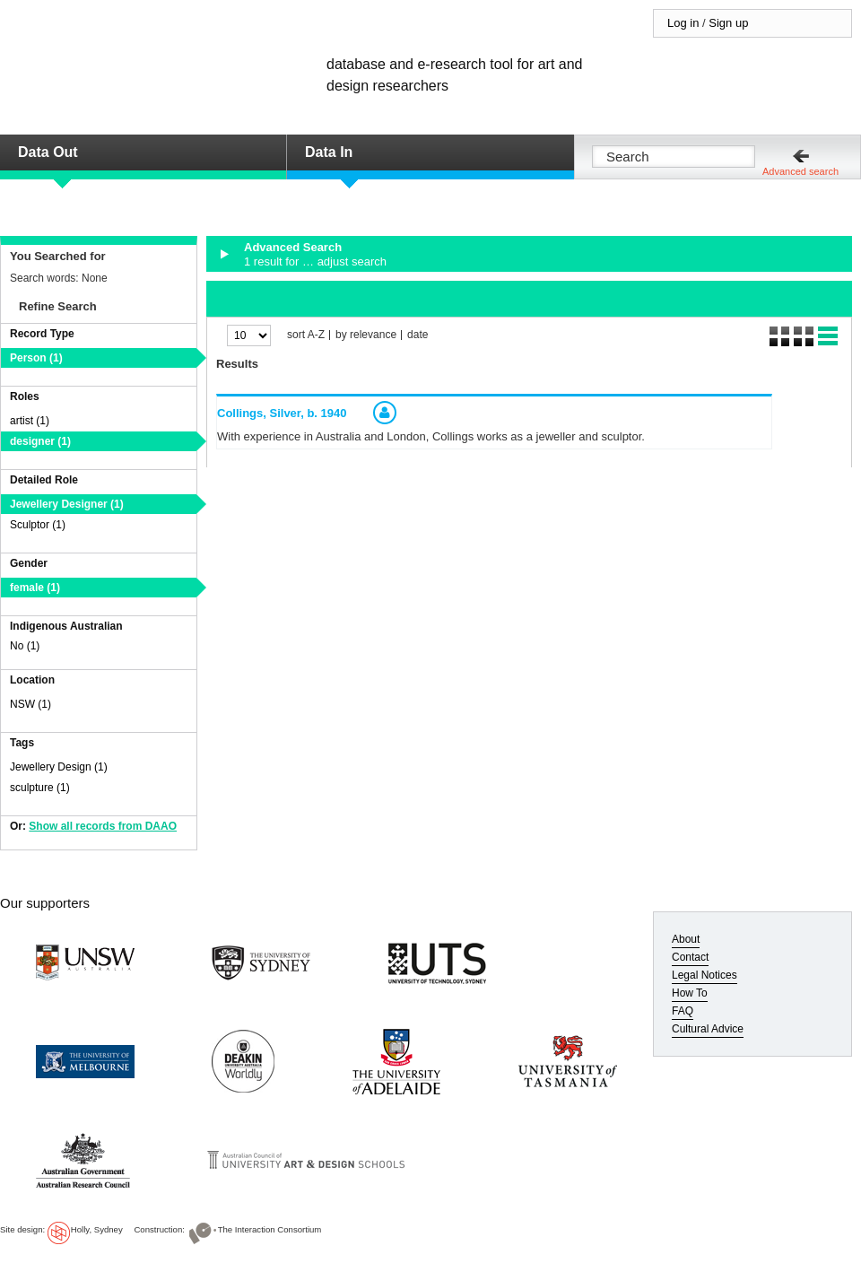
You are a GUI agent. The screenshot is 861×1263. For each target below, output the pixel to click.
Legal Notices (704, 975)
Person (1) (36, 358)
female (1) (35, 587)
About (686, 939)
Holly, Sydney (97, 1229)
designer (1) (40, 441)
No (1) (24, 646)
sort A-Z (306, 335)
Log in (683, 23)
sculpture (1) (40, 787)
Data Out (48, 152)
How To (690, 993)
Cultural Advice (708, 1029)
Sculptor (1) (37, 524)
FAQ (682, 1011)
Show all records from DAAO (103, 826)
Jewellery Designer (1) (67, 504)
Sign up (728, 23)
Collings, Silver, (282, 413)
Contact (690, 957)
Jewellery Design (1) (59, 767)
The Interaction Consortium (270, 1229)
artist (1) (29, 420)
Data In (328, 152)
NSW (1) (30, 704)
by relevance (365, 335)
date (417, 335)
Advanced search (800, 171)
